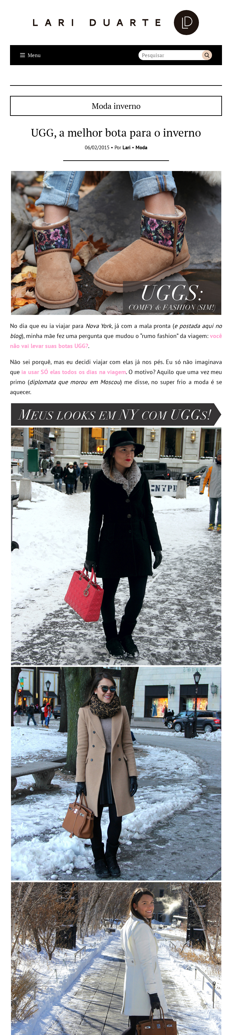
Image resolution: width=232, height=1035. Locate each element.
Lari (127, 147)
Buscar (207, 55)
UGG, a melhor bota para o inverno (116, 132)
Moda (141, 147)
